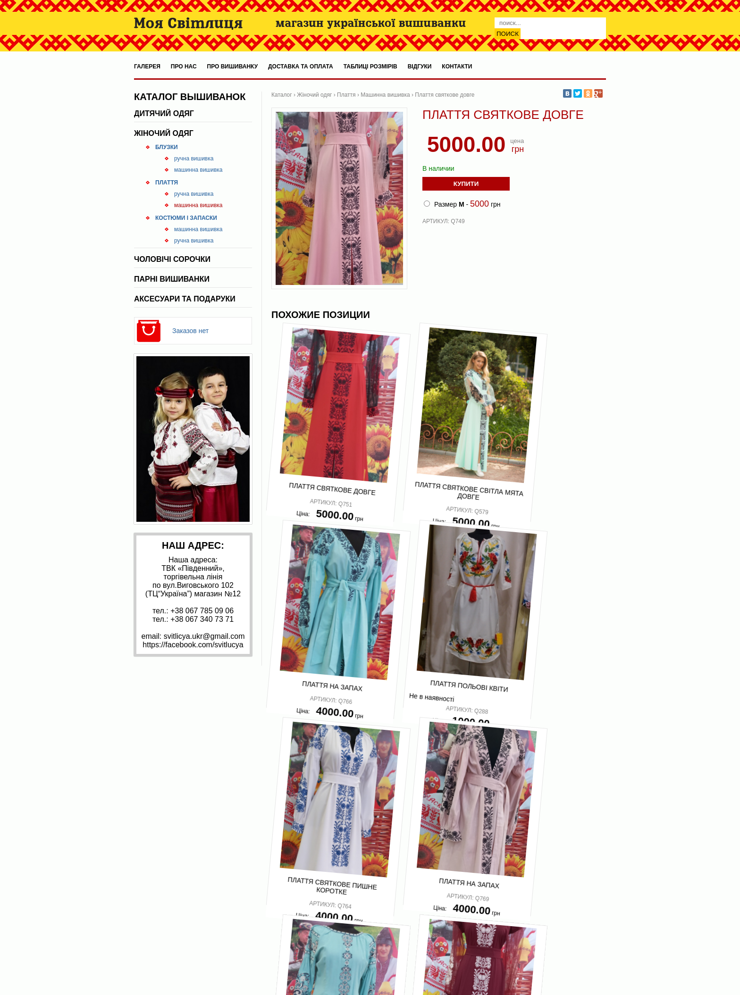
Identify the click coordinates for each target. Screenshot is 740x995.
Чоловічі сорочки (172, 259)
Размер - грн (462, 204)
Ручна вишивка (193, 158)
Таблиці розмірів (370, 66)
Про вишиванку (232, 66)
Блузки (166, 147)
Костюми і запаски (186, 218)
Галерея (147, 66)
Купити (466, 183)
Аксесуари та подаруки (184, 299)
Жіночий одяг (163, 133)
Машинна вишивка (198, 170)
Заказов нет (190, 330)
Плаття (166, 182)
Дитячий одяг (164, 113)
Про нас (184, 66)
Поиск (507, 33)
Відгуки (420, 66)
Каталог (281, 95)
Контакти (457, 66)
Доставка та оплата (300, 66)
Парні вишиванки (172, 279)
